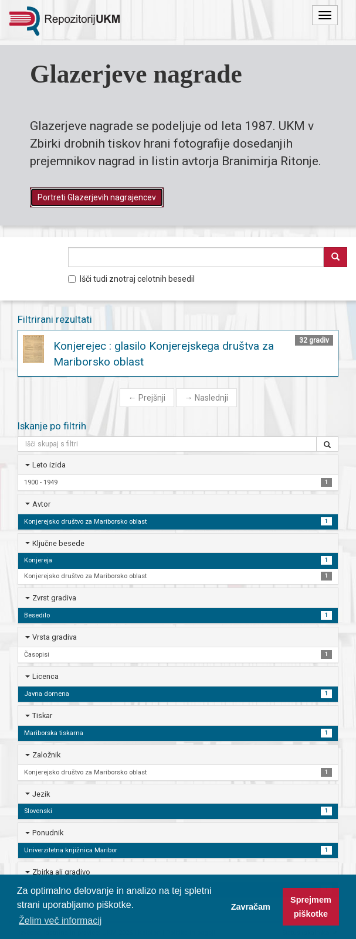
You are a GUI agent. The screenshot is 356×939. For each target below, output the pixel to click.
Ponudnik (47, 832)
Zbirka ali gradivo (61, 872)
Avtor (41, 504)
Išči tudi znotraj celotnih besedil (131, 279)
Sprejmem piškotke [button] (310, 906)
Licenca (45, 676)
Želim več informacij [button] (60, 921)
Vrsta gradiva (54, 637)
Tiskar (42, 715)
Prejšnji (146, 397)
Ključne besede (58, 543)
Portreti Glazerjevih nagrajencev (97, 197)
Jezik (41, 794)
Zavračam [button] (250, 906)
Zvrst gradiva (54, 597)
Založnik (46, 754)
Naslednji (206, 397)
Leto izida (49, 464)
